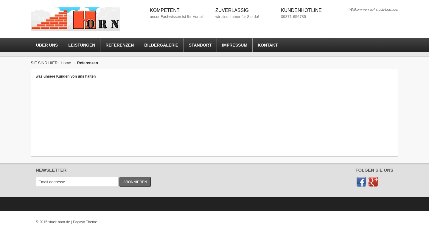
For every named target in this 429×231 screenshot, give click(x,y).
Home (66, 63)
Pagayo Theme (85, 222)
